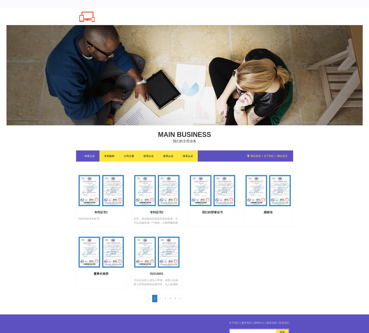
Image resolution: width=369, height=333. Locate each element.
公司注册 (129, 157)
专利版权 (109, 157)
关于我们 (269, 157)
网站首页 (255, 157)
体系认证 (89, 157)
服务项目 (354, 322)
